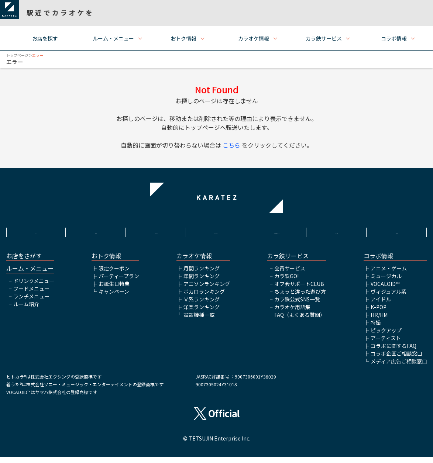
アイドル (381, 305)
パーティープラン (119, 282)
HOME (35, 231)
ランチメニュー (31, 302)
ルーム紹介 (26, 310)
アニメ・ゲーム (389, 274)
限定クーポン (114, 274)
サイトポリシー (156, 231)
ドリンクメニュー (33, 286)
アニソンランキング (206, 289)
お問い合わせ (397, 231)
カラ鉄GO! (286, 282)
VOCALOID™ (385, 289)
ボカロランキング (204, 297)
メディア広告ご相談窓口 (399, 367)
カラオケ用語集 (292, 313)
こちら (231, 145)
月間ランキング (201, 274)
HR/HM (379, 320)
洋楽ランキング (201, 313)
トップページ (17, 55)
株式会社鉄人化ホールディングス (276, 235)
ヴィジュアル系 (388, 297)
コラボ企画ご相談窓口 (396, 359)
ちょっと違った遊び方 (300, 297)
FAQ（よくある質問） (299, 320)
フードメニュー (31, 294)
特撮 (376, 328)
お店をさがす (24, 262)
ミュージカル (386, 282)
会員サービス (289, 274)
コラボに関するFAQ (393, 351)
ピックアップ (386, 336)
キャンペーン (114, 297)
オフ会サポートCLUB (299, 289)
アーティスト (386, 344)
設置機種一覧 (198, 320)
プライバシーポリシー (216, 231)
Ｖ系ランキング (201, 305)
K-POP (378, 313)
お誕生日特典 (114, 289)
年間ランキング (201, 282)
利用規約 (96, 231)
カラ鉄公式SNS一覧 (297, 305)
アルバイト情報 (337, 231)
